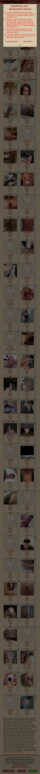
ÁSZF (15, 32)
